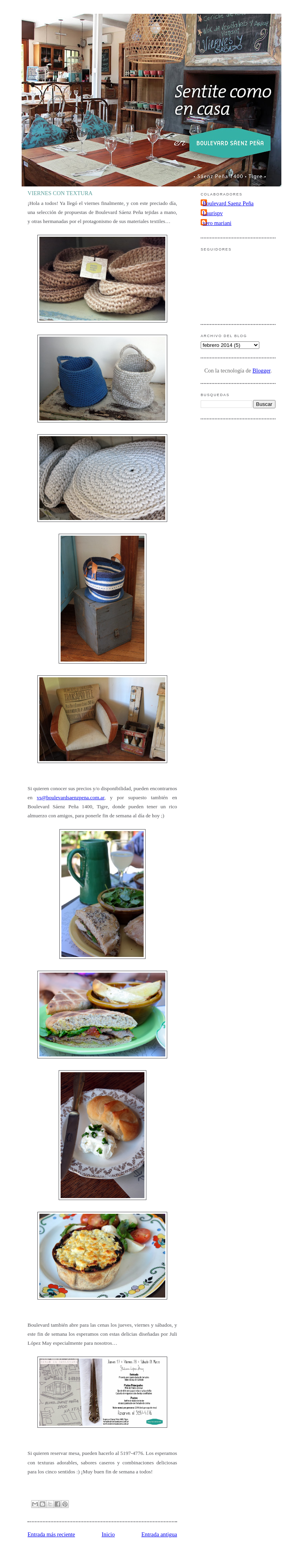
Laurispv (213, 213)
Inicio (108, 1534)
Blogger (262, 370)
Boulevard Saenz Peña (228, 203)
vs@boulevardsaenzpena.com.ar (71, 797)
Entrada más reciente (51, 1534)
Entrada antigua (159, 1534)
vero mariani (217, 223)
